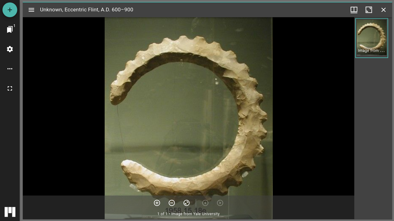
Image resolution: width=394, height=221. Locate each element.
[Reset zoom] (186, 203)
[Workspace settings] (9, 49)
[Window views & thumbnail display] (354, 9)
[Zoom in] (157, 203)
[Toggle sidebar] (31, 9)
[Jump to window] (9, 29)
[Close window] (383, 9)
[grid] (373, 118)
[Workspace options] (9, 68)
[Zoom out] (171, 203)
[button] (372, 38)
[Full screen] (9, 88)
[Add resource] (9, 9)
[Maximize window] (368, 9)
